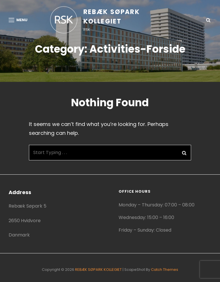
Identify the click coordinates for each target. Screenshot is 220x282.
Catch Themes (164, 269)
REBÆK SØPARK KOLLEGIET (98, 269)
